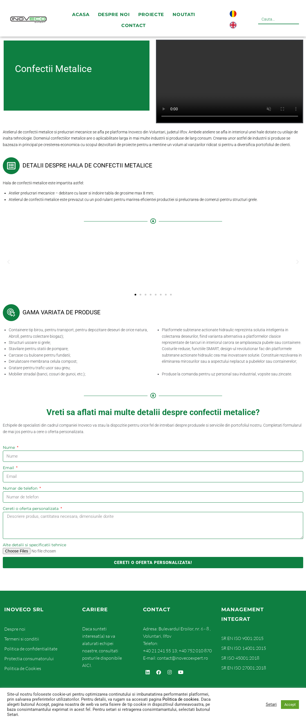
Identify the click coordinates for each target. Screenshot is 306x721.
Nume (9, 447)
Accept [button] (290, 704)
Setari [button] (271, 704)
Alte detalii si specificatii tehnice (34, 544)
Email (9, 467)
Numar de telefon (21, 488)
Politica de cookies (180, 699)
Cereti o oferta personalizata (31, 508)
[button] (8, 262)
